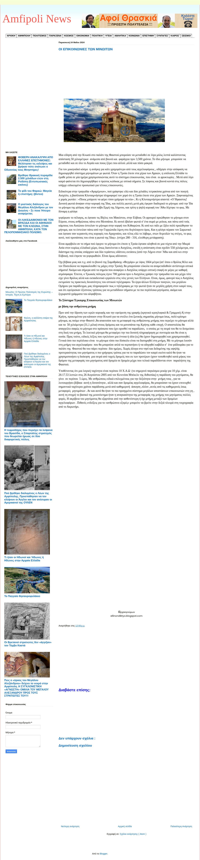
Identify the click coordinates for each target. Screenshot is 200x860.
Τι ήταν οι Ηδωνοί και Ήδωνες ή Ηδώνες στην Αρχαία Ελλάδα (35, 338)
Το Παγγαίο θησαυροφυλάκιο (38, 300)
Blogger (103, 853)
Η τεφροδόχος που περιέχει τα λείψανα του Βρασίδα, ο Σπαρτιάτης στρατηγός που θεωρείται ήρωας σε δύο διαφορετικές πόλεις (28, 435)
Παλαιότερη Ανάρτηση (181, 826)
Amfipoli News (36, 19)
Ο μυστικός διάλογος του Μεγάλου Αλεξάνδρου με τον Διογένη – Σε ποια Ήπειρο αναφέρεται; (35, 209)
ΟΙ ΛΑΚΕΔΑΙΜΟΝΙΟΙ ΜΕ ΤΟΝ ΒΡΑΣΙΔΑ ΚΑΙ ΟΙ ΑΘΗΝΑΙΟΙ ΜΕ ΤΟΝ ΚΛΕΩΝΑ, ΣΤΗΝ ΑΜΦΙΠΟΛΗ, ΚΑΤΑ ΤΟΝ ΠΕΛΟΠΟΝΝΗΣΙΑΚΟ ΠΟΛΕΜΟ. (28, 226)
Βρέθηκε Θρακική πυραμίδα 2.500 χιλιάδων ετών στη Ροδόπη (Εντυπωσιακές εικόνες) (35, 180)
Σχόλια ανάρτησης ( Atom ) (133, 834)
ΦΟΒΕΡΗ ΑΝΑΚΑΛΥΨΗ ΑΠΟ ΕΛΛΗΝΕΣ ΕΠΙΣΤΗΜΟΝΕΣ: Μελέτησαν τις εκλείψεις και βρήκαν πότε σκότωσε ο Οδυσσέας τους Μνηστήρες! (28, 163)
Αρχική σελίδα (125, 826)
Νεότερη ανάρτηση (70, 826)
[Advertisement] (126, 78)
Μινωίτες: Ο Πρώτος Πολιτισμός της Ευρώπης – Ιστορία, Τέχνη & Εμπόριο (29, 293)
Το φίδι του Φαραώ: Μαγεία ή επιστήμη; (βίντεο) (35, 192)
